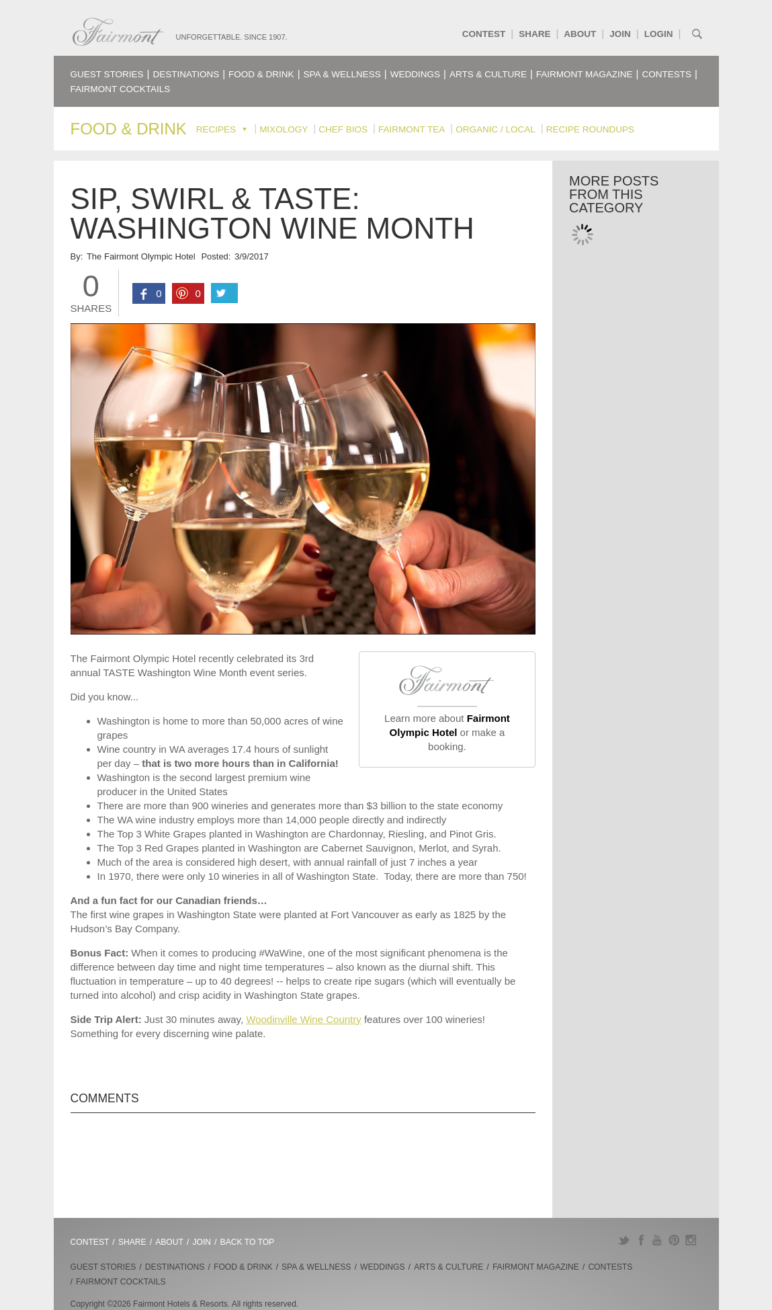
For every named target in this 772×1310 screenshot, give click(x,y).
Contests (667, 74)
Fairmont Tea (411, 129)
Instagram (691, 1240)
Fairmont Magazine (584, 74)
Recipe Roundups (590, 129)
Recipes (216, 129)
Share (534, 34)
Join (620, 34)
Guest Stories (107, 74)
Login (658, 34)
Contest (484, 34)
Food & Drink (261, 74)
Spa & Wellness (342, 74)
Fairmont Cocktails (121, 89)
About (580, 34)
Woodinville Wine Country (303, 1019)
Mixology (283, 129)
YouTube (657, 1240)
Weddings (415, 74)
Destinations (186, 74)
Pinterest (674, 1240)
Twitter (624, 1240)
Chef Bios (343, 129)
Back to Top (247, 1242)
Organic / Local (495, 129)
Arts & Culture (488, 74)
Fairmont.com (118, 32)
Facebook (640, 1240)
